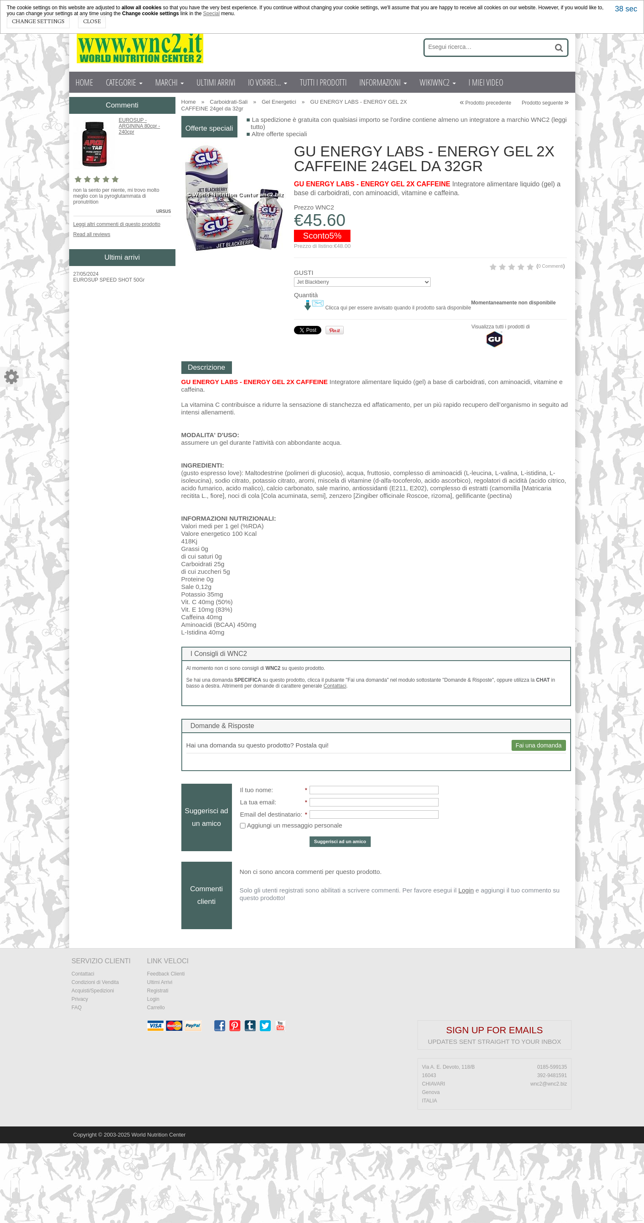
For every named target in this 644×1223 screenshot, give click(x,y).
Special (211, 13)
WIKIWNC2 (438, 82)
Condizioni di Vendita (95, 1062)
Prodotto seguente (545, 103)
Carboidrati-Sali (229, 102)
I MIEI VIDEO (486, 82)
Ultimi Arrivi (159, 1062)
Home (188, 102)
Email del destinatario (270, 894)
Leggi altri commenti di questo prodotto (117, 224)
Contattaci (334, 766)
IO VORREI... (267, 82)
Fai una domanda (539, 825)
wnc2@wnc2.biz (549, 1164)
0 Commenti (433, 313)
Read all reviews (91, 234)
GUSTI (303, 334)
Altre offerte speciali (279, 133)
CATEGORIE (124, 82)
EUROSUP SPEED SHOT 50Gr (109, 280)
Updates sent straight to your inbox (494, 1121)
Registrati (158, 1070)
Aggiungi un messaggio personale (291, 905)
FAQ (77, 1087)
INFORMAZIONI (383, 82)
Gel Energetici (279, 102)
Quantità (306, 356)
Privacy (80, 1079)
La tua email (257, 881)
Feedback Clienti (166, 1053)
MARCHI (169, 82)
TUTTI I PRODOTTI (323, 82)
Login (466, 969)
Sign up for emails (494, 1110)
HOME (84, 82)
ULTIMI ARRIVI (216, 82)
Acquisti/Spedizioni (93, 1070)
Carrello (156, 1087)
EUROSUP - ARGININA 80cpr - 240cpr (139, 126)
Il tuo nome (255, 869)
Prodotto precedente (485, 103)
